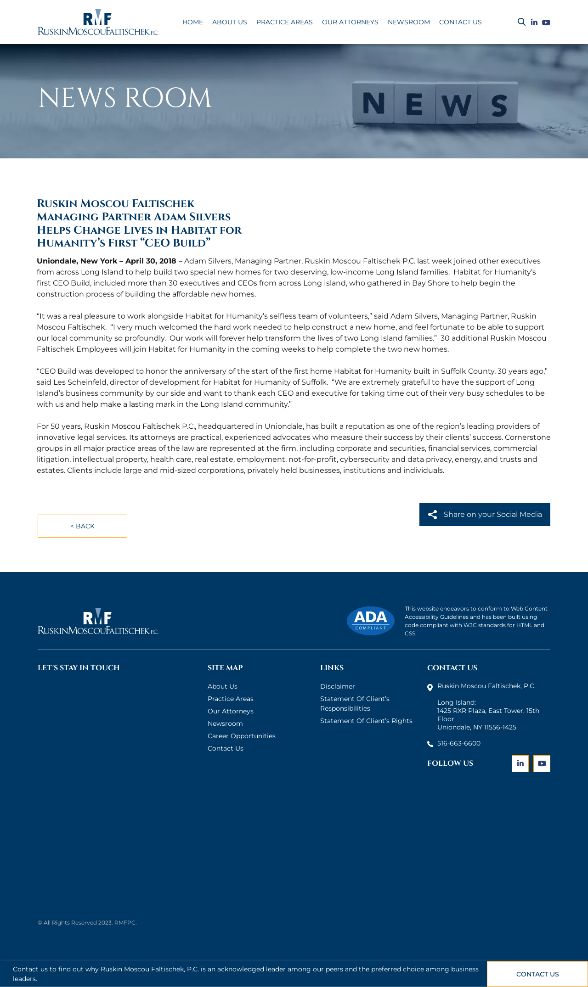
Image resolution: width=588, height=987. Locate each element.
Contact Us (537, 974)
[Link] (534, 22)
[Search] (521, 22)
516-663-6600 (459, 743)
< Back (82, 526)
